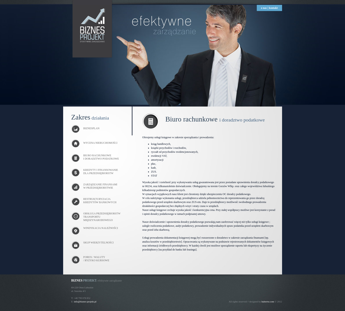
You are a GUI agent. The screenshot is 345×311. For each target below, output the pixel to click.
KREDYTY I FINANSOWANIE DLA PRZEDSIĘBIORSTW (100, 171)
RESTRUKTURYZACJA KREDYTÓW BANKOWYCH (100, 200)
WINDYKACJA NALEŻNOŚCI (100, 228)
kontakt (273, 7)
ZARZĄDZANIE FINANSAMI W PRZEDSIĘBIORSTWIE (100, 186)
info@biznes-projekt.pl (85, 301)
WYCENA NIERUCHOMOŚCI (94, 142)
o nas (264, 7)
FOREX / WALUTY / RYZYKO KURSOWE (96, 259)
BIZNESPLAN (85, 128)
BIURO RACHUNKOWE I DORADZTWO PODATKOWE (101, 157)
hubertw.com (268, 301)
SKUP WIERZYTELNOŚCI (98, 242)
